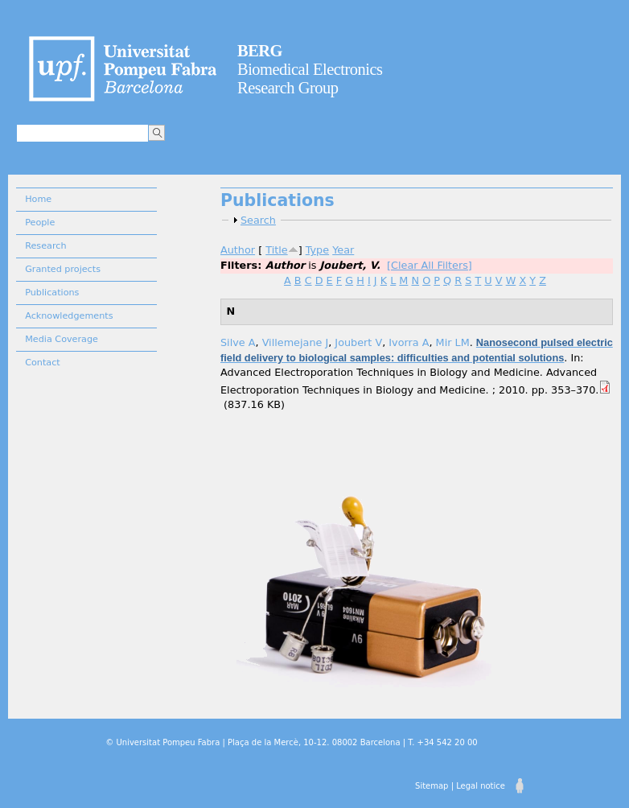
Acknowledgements (69, 316)
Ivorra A (408, 342)
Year (343, 250)
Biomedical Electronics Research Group (310, 69)
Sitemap (431, 785)
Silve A (238, 342)
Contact (42, 362)
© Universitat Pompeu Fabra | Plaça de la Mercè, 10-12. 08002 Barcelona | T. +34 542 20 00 (291, 742)
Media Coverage (61, 339)
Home (38, 199)
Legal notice (480, 785)
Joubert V (358, 342)
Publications (52, 292)
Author (237, 250)
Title (276, 250)
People (40, 222)
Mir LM (453, 342)
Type (317, 250)
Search (258, 220)
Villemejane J (295, 342)
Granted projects (63, 269)
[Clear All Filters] (429, 265)
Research (45, 246)
